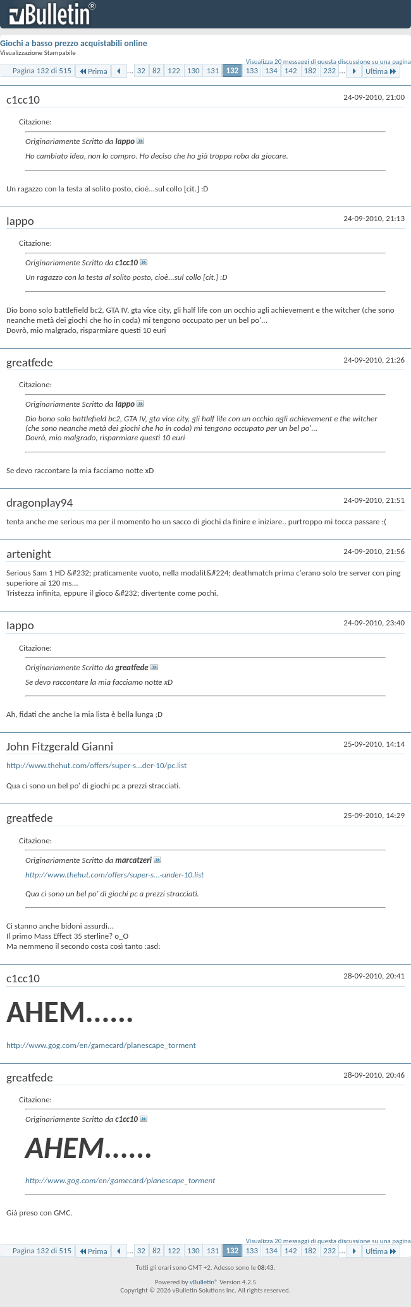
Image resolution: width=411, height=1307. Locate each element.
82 (156, 70)
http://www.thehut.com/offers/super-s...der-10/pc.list (96, 765)
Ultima (381, 71)
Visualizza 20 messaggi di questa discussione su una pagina (328, 61)
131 (213, 70)
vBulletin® (204, 1282)
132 (232, 70)
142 (291, 70)
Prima (92, 71)
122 (174, 70)
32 (141, 70)
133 (251, 70)
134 (271, 70)
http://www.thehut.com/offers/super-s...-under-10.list (114, 874)
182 (310, 70)
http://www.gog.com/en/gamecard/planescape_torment (101, 1045)
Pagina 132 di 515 (42, 70)
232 (329, 70)
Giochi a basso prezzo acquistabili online (73, 43)
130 (193, 70)
